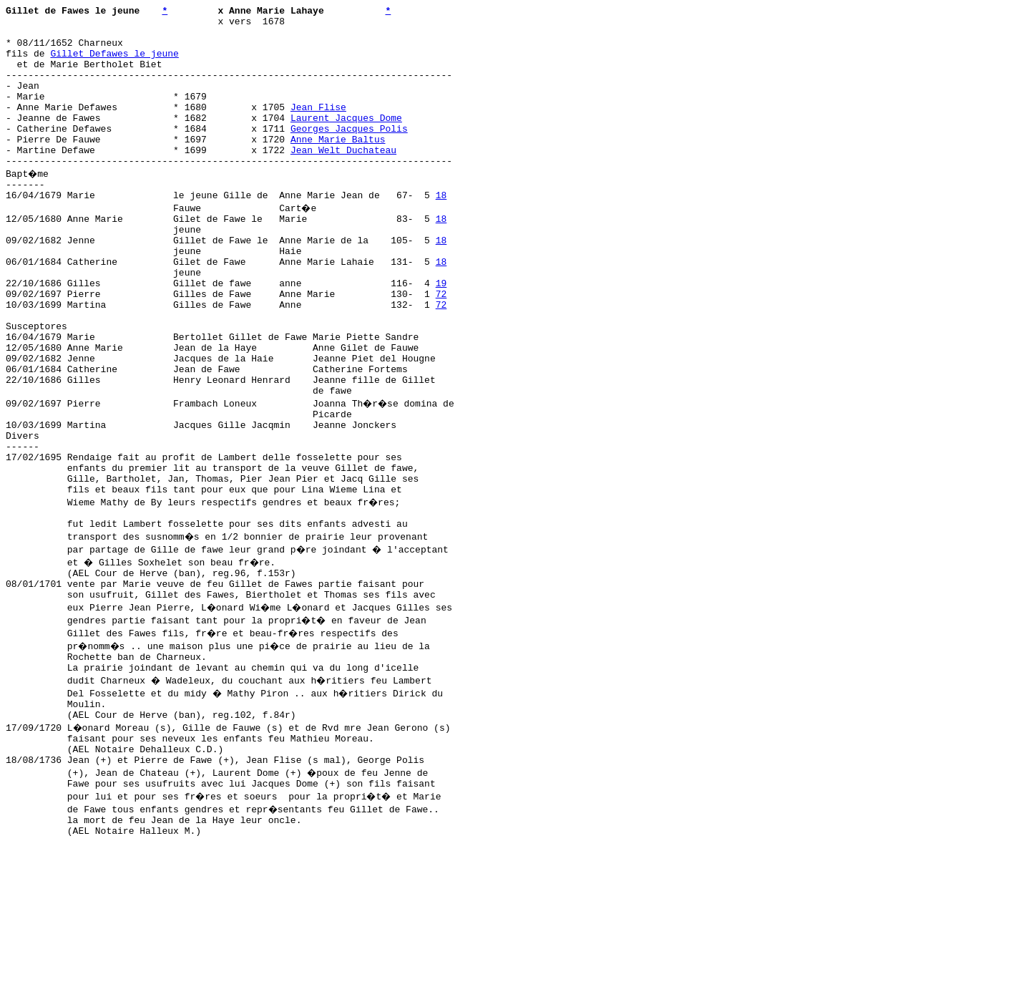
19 (441, 334)
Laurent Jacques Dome (346, 141)
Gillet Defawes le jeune (114, 63)
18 (441, 231)
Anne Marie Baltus (338, 166)
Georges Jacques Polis (349, 153)
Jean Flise (318, 128)
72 (441, 347)
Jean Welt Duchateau (343, 179)
